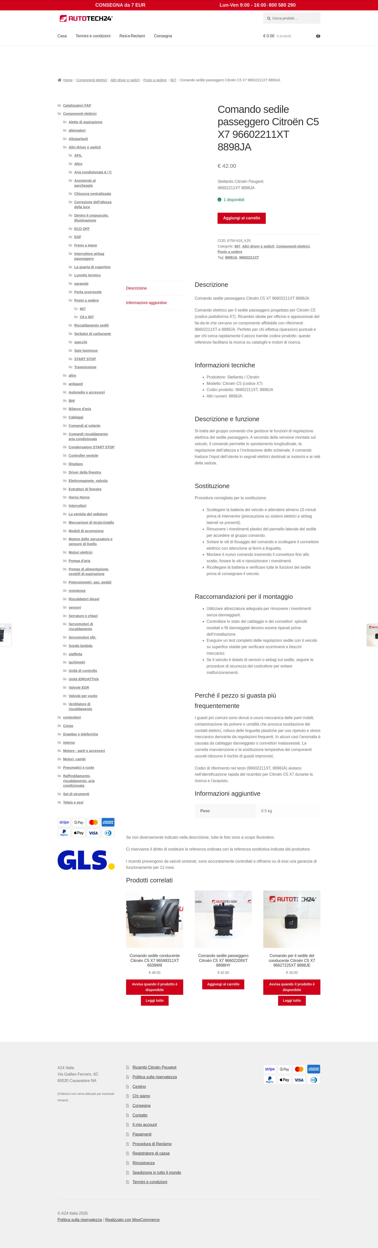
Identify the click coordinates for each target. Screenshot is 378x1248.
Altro (78, 164)
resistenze (77, 591)
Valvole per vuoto (83, 696)
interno (69, 743)
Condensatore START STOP (91, 447)
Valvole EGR (79, 687)
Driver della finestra (85, 472)
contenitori (72, 717)
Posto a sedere (155, 80)
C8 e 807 (87, 317)
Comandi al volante (84, 426)
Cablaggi (76, 417)
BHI (72, 401)
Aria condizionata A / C (92, 172)
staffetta (75, 654)
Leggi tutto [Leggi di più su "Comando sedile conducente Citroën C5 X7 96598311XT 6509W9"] (155, 1000)
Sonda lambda (80, 646)
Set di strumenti (76, 794)
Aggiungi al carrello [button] (223, 984)
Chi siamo (141, 1096)
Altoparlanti (78, 139)
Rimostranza (144, 1163)
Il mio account (145, 1125)
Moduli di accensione (86, 531)
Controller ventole (83, 456)
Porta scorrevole (88, 292)
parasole (81, 284)
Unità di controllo (83, 671)
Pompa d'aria (79, 561)
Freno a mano (85, 245)
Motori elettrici (80, 552)
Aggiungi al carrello (241, 218)
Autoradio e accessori (87, 392)
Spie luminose (86, 351)
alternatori (77, 130)
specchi (80, 342)
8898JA (231, 257)
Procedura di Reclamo (152, 1144)
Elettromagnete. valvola (88, 481)
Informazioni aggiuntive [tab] (146, 303)
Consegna (163, 36)
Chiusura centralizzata (92, 194)
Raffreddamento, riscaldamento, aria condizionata (79, 781)
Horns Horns (79, 497)
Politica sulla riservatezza (155, 1077)
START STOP (85, 359)
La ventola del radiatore (88, 514)
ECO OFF (81, 229)
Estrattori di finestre (85, 489)
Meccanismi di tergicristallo (91, 522)
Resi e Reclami (132, 36)
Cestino (139, 1086)
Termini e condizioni (93, 36)
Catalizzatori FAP (77, 105)
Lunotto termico (87, 275)
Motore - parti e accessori (84, 751)
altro (72, 375)
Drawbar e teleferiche (80, 734)
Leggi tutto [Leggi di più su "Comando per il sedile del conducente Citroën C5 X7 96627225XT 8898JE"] (292, 1000)
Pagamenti (142, 1134)
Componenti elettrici (91, 80)
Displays (76, 464)
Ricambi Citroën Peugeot (155, 1067)
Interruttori (78, 506)
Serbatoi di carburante (92, 334)
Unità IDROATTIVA (84, 679)
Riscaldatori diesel (84, 599)
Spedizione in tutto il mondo (157, 1172)
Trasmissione (85, 367)
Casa (62, 36)
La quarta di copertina (92, 267)
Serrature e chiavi (83, 616)
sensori (75, 607)
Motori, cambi (74, 759)
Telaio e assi (73, 802)
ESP (77, 237)
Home (67, 80)
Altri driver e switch (125, 80)
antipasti (76, 384)
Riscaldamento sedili (91, 325)
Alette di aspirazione (85, 122)
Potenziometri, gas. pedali (90, 582)
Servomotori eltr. (82, 637)
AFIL (78, 155)
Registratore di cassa (151, 1153)
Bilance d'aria (80, 409)
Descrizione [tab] (136, 288)
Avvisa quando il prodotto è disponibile (155, 987)
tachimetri (77, 662)
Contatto (140, 1115)
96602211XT (249, 257)
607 (173, 80)
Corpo (68, 726)
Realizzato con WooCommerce (132, 1220)
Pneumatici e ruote (78, 768)
